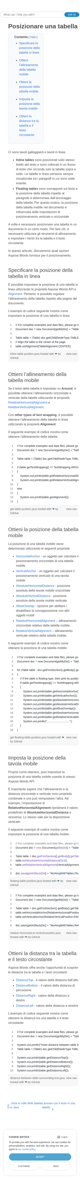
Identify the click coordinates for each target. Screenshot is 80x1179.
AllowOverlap (25, 606)
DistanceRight (26, 995)
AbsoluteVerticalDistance (33, 596)
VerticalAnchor (26, 571)
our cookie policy (27, 1149)
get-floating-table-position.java (28, 737)
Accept (40, 1157)
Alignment (15, 294)
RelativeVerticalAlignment (26, 407)
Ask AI (72, 14)
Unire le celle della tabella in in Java (24, 1105)
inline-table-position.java (25, 353)
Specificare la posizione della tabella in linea (29, 48)
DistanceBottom (27, 985)
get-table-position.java (24, 509)
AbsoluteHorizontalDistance (35, 585)
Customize (24, 1166)
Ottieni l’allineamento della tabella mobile (28, 67)
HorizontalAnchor (28, 556)
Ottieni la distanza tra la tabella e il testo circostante (29, 126)
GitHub (14, 357)
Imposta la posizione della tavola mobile (29, 103)
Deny (56, 1166)
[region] (43, 335)
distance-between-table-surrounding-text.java (37, 1078)
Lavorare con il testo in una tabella (58, 1105)
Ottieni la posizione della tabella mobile (29, 86)
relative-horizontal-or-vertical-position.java (35, 932)
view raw (71, 353)
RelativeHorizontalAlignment (27, 402)
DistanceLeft (24, 1005)
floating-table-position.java (26, 880)
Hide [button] (33, 37)
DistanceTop (24, 980)
